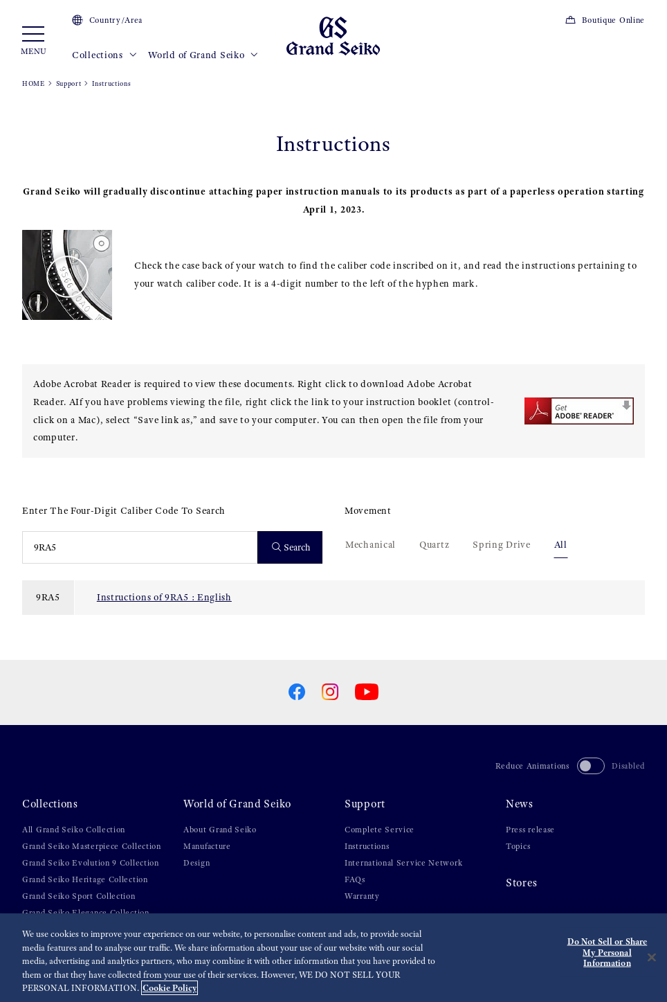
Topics (518, 846)
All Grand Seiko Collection (73, 829)
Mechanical (370, 544)
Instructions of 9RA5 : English (164, 597)
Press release (530, 829)
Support (69, 83)
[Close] (652, 957)
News (519, 804)
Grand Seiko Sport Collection (79, 896)
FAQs (355, 879)
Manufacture (207, 846)
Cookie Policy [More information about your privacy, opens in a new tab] (170, 988)
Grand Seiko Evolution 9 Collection (90, 862)
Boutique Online (605, 20)
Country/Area (107, 20)
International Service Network (403, 862)
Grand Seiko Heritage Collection (85, 879)
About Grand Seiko (220, 829)
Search (291, 547)
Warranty (362, 896)
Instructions (367, 846)
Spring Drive (501, 544)
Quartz (434, 544)
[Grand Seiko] (333, 35)
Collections (104, 55)
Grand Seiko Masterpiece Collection (91, 846)
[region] (333, 957)
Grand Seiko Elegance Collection (85, 912)
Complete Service (379, 829)
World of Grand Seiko (203, 55)
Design (196, 862)
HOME (33, 83)
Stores (521, 883)
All (560, 544)
